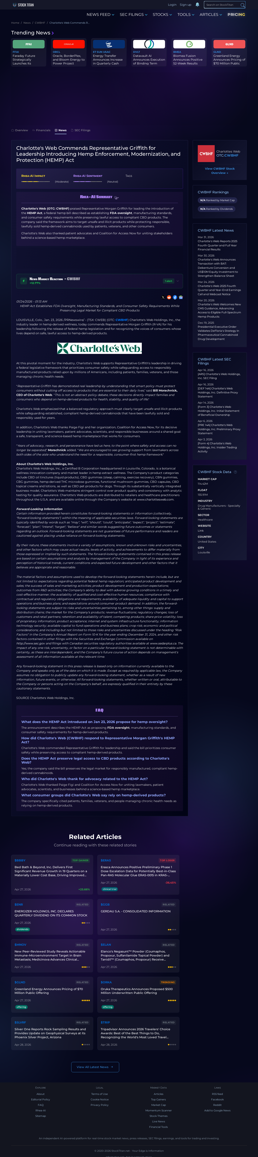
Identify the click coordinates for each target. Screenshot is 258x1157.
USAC (107, 51)
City (201, 547)
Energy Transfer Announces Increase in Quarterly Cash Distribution (108, 61)
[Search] (224, 4)
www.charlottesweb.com (155, 499)
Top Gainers (158, 1096)
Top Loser (167, 859)
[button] (116, 198)
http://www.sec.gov (30, 643)
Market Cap (207, 479)
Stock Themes (159, 1112)
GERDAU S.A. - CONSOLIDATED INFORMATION (135, 910)
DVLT (136, 51)
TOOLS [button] (185, 14)
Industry (205, 500)
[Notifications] (197, 4)
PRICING (236, 14)
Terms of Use (99, 1090)
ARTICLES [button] (211, 14)
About (41, 1090)
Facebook (217, 1096)
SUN (99, 51)
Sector (203, 515)
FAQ (41, 1101)
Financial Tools (158, 1123)
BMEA (177, 51)
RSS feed (217, 1090)
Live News (158, 1118)
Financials (41, 130)
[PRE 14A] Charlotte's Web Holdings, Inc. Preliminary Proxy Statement (219, 429)
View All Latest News (95, 1063)
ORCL (56, 51)
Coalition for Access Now (135, 427)
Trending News (32, 33)
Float (202, 490)
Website (204, 525)
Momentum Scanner (158, 1107)
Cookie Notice (100, 1096)
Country (205, 536)
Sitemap (40, 1112)
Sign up (186, 5)
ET (94, 51)
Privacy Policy (100, 1101)
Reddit (217, 1101)
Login (172, 5)
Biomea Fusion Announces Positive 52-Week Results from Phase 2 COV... (187, 61)
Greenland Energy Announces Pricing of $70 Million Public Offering (229, 61)
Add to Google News (217, 1107)
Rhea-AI (40, 1107)
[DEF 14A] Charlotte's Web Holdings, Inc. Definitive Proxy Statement (218, 392)
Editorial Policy (40, 1096)
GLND (217, 51)
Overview (19, 130)
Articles (158, 1090)
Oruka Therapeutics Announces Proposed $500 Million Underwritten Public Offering (136, 988)
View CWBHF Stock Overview (220, 171)
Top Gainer (81, 859)
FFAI (16, 51)
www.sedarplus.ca (163, 643)
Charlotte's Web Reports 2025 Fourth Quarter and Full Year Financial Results (217, 245)
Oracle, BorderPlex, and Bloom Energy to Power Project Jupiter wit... (69, 61)
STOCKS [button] (162, 14)
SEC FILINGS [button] (133, 14)
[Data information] (235, 472)
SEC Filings (80, 130)
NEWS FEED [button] (100, 14)
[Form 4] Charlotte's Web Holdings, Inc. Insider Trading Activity (217, 447)
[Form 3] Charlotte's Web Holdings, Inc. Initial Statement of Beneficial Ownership (218, 410)
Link (201, 530)
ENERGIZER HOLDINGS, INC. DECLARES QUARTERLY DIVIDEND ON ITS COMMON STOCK (50, 912)
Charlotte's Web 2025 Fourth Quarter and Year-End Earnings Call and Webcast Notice (219, 290)
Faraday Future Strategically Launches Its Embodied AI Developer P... (24, 63)
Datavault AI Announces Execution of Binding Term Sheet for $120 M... (149, 61)
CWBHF (122, 320)
